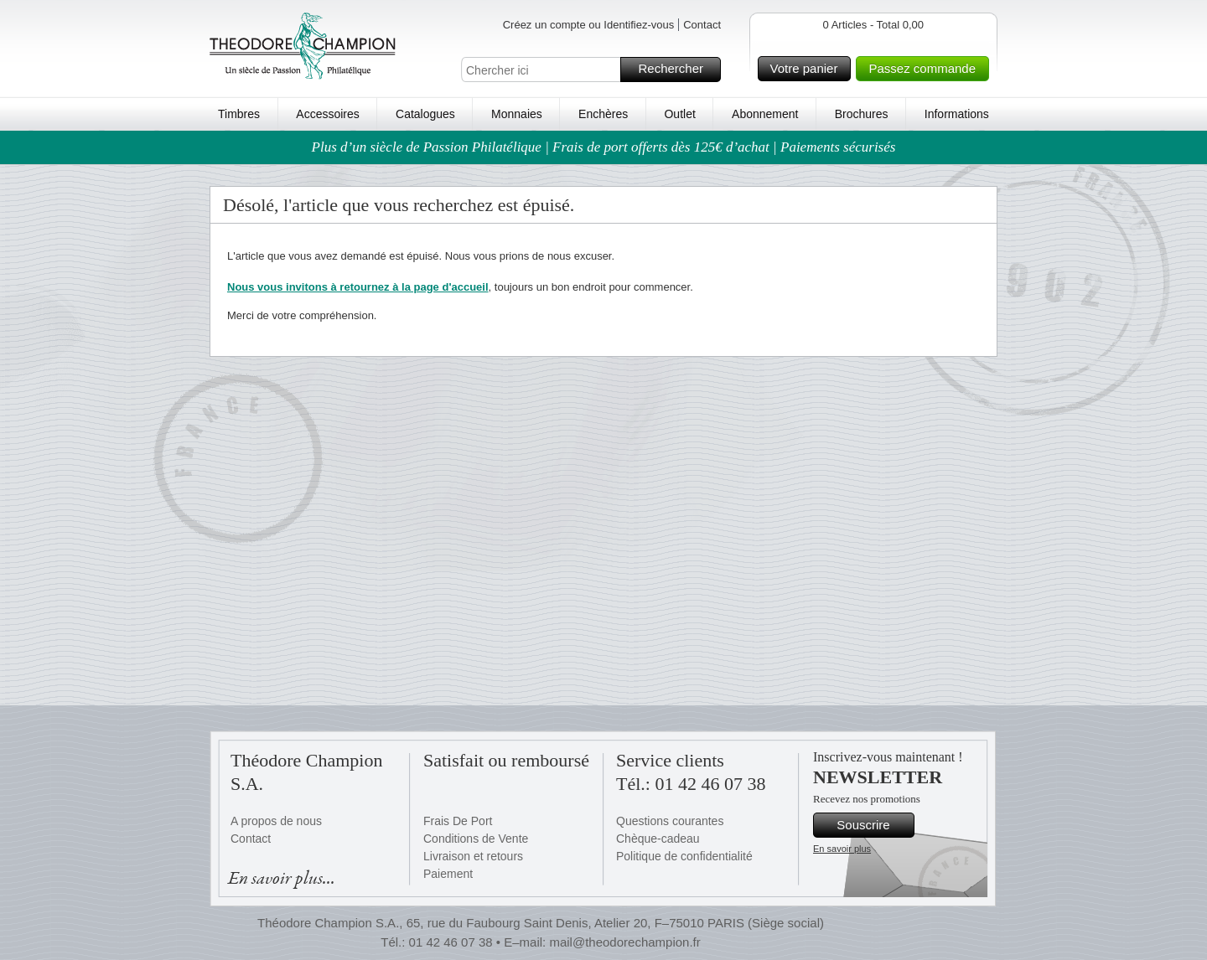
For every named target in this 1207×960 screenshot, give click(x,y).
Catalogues (425, 114)
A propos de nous (276, 821)
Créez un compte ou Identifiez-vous (589, 24)
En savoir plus (842, 849)
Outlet (679, 114)
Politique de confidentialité (684, 856)
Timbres (239, 114)
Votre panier (808, 68)
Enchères (603, 114)
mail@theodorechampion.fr (624, 942)
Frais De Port (457, 821)
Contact (702, 24)
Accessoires (327, 114)
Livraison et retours (473, 856)
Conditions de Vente (475, 838)
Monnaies (516, 114)
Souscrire (873, 825)
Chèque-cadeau (658, 838)
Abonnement (765, 114)
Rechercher (677, 69)
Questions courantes (669, 821)
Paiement (448, 873)
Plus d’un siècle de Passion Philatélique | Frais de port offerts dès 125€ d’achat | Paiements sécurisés (604, 147)
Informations (957, 114)
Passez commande (926, 68)
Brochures (861, 114)
